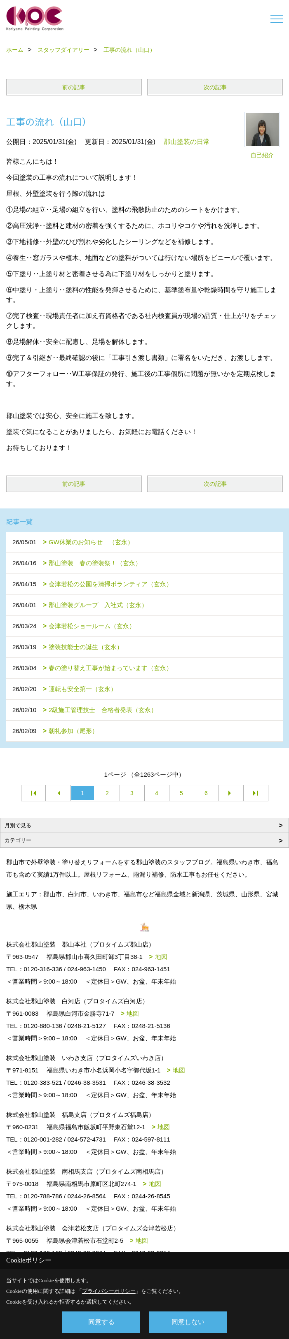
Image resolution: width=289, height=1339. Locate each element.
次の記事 (215, 87)
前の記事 (73, 87)
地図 (161, 956)
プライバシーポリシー (109, 1291)
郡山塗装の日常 (187, 141)
